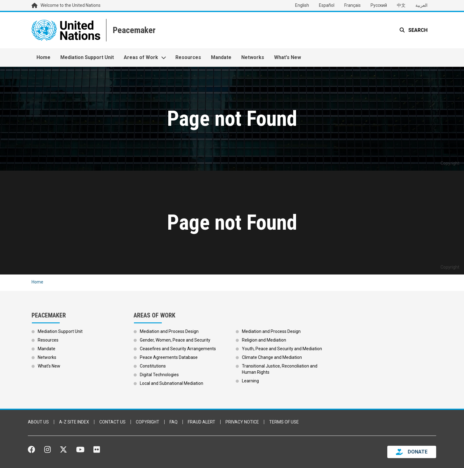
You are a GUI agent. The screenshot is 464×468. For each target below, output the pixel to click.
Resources (188, 57)
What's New (287, 57)
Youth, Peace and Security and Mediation (282, 348)
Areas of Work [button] (141, 57)
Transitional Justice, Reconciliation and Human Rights (279, 369)
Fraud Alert (201, 422)
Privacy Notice (242, 422)
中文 (401, 5)
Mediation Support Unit (87, 57)
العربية (421, 5)
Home (43, 57)
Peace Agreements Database (169, 357)
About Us (38, 422)
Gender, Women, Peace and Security (175, 340)
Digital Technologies (159, 374)
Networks (252, 57)
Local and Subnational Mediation (171, 383)
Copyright (147, 422)
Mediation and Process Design (169, 331)
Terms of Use (284, 422)
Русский (379, 5)
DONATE (417, 452)
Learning (250, 380)
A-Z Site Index (74, 422)
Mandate (221, 57)
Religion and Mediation (264, 340)
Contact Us (112, 422)
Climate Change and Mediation (272, 357)
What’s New (49, 366)
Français (352, 5)
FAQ (174, 422)
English (302, 5)
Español (326, 5)
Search (417, 30)
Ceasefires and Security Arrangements (178, 348)
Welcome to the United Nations (71, 5)
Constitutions (153, 366)
